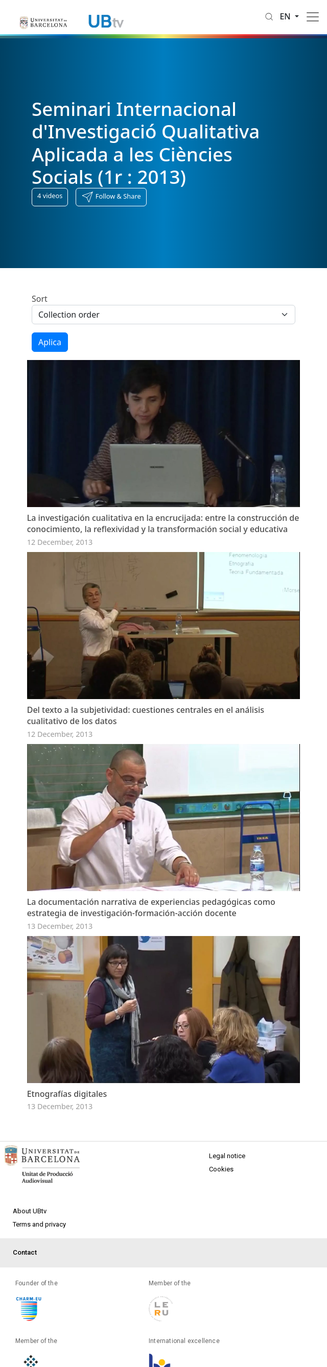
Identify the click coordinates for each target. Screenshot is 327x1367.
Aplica (49, 342)
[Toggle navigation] (312, 17)
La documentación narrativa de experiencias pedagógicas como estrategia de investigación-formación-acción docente (151, 907)
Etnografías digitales (67, 1093)
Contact (25, 1252)
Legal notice (227, 1156)
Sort (40, 298)
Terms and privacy (39, 1224)
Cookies (221, 1169)
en (286, 16)
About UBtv (29, 1211)
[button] (111, 197)
